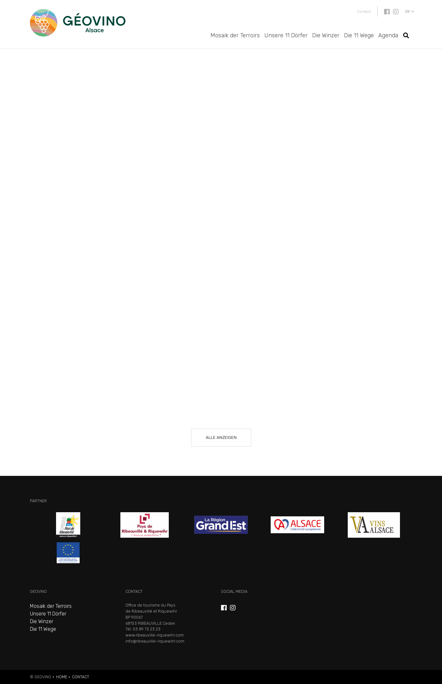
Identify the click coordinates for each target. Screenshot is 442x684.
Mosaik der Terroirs (235, 35)
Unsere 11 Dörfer (286, 35)
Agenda (388, 35)
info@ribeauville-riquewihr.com (154, 641)
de (407, 11)
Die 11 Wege (359, 35)
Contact (364, 11)
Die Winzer (325, 35)
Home (61, 676)
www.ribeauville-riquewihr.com (154, 635)
